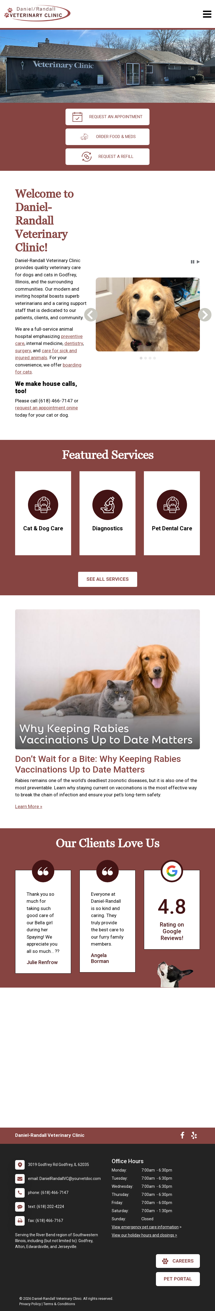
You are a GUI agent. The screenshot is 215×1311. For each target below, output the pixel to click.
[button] (192, 262)
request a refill (108, 157)
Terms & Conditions (59, 1304)
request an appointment (107, 117)
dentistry (73, 343)
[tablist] (147, 358)
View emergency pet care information (145, 1227)
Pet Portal (178, 1279)
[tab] (141, 358)
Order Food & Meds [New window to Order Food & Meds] (107, 137)
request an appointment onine (46, 407)
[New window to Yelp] (194, 1136)
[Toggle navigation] (207, 14)
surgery (23, 350)
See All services (108, 579)
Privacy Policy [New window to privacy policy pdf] (30, 1304)
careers (178, 1261)
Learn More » (28, 806)
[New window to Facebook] (182, 1136)
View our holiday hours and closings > (144, 1235)
